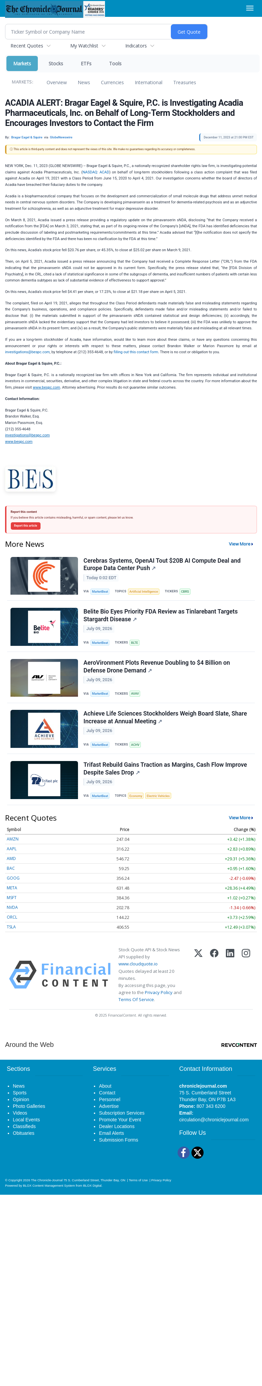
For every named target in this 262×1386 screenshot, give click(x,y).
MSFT (12, 906)
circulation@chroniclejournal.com (214, 1127)
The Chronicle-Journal (47, 1188)
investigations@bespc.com (27, 352)
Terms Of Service (136, 1008)
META (12, 896)
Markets (22, 63)
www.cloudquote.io (138, 972)
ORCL (12, 925)
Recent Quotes (26, 45)
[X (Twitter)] (198, 983)
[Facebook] (214, 983)
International (148, 82)
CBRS (189, 592)
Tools (115, 63)
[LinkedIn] (230, 983)
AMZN (13, 847)
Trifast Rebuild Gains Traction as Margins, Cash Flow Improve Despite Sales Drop (165, 775)
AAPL (12, 857)
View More (240, 544)
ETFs (86, 63)
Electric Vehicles (162, 802)
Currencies (112, 82)
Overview (57, 82)
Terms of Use (138, 1188)
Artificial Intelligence (146, 592)
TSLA (11, 935)
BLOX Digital (92, 1193)
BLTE (136, 644)
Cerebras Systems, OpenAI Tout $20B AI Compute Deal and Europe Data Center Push (162, 565)
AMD (11, 867)
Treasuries (184, 82)
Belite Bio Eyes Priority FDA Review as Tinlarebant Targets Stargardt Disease (161, 617)
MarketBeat (101, 592)
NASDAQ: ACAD (95, 172)
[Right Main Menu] (250, 8)
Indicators (136, 45)
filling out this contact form (136, 352)
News (84, 82)
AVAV (137, 697)
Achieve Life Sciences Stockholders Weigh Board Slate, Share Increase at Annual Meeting (165, 723)
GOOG (13, 886)
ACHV (137, 750)
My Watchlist (84, 45)
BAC (11, 877)
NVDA (12, 916)
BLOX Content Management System (49, 1193)
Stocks (56, 63)
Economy (138, 802)
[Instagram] (246, 983)
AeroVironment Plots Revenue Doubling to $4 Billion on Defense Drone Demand (157, 670)
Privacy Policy (159, 1001)
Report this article (25, 525)
